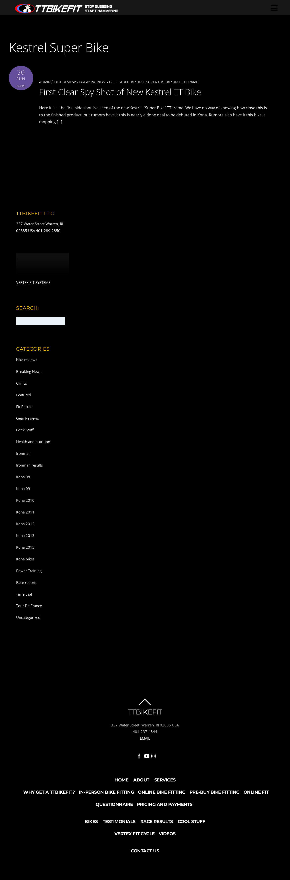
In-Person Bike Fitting (106, 792)
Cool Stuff (191, 821)
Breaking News (93, 82)
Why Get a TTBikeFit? (49, 792)
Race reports (26, 582)
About (141, 780)
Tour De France (29, 605)
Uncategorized (28, 617)
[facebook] (139, 755)
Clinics (21, 382)
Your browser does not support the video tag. (42, 266)
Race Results (156, 821)
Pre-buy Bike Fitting (215, 792)
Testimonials (119, 821)
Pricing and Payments (164, 804)
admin (45, 82)
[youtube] (146, 755)
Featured (23, 394)
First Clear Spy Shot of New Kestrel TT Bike (127, 91)
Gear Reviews (27, 418)
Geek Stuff (119, 82)
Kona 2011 (25, 512)
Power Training (29, 570)
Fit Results (24, 406)
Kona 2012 (25, 523)
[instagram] (153, 755)
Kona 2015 (25, 547)
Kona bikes (25, 558)
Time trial (24, 593)
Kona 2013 (25, 535)
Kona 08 (23, 476)
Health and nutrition (33, 441)
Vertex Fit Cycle (134, 833)
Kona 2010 (25, 500)
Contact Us (145, 851)
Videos (167, 833)
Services (165, 780)
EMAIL (145, 738)
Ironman (23, 453)
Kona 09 (23, 488)
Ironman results (29, 465)
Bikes (91, 821)
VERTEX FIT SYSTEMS (33, 282)
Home (121, 780)
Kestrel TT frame (182, 82)
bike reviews (66, 82)
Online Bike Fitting (162, 792)
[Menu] (275, 7)
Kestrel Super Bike (148, 82)
